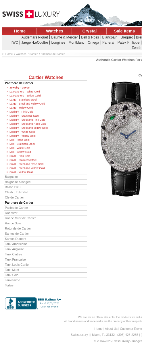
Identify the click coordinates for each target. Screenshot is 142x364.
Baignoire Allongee (17, 182)
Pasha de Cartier (16, 207)
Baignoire (11, 176)
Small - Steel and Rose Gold (26, 164)
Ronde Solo (13, 223)
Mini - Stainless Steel (22, 143)
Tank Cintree (13, 254)
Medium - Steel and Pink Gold (27, 119)
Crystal (89, 31)
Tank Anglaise (14, 249)
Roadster (11, 213)
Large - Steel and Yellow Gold (27, 103)
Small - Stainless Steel (23, 160)
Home (20, 31)
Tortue (9, 285)
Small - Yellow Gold (21, 172)
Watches (54, 31)
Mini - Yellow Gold (20, 152)
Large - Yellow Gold (21, 107)
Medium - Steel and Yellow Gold (28, 127)
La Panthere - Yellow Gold (25, 95)
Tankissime (12, 280)
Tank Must (12, 269)
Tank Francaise (15, 259)
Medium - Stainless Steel (24, 115)
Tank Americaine (16, 244)
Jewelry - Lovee (19, 87)
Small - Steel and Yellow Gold (27, 168)
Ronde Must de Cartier (20, 218)
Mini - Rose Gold (19, 139)
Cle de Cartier (14, 197)
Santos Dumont (15, 238)
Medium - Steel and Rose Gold (27, 123)
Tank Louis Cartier (17, 264)
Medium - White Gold (22, 131)
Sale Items (124, 31)
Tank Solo (11, 275)
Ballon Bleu (12, 187)
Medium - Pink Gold (21, 111)
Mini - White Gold (19, 148)
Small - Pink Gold (19, 156)
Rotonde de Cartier (18, 228)
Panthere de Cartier (19, 83)
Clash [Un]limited (16, 192)
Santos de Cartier (17, 233)
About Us (111, 328)
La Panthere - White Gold (24, 91)
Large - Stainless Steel (23, 99)
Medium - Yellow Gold (22, 135)
